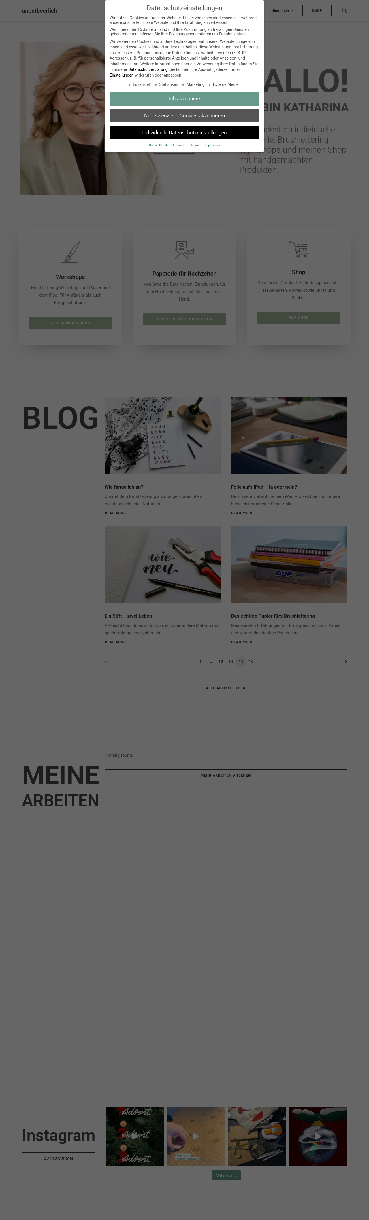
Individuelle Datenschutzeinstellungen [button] (184, 133)
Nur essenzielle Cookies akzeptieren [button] (184, 116)
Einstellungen (122, 75)
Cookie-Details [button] (159, 145)
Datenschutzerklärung (147, 69)
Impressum (212, 145)
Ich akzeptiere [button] (184, 99)
